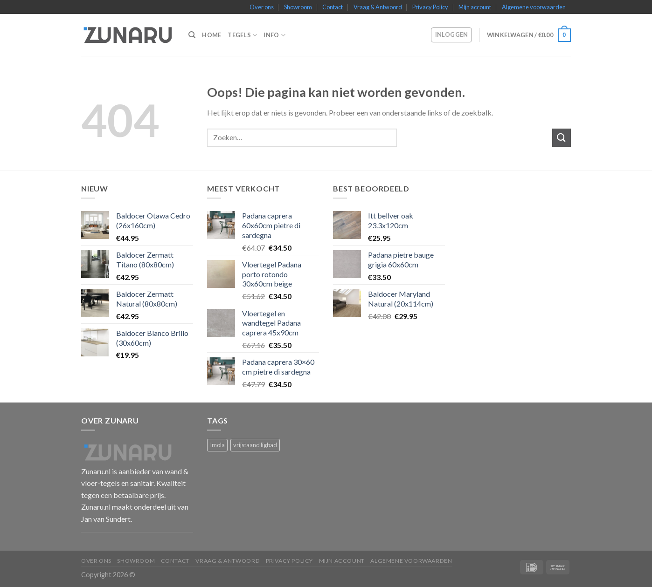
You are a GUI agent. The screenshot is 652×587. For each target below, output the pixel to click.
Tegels (242, 35)
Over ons (262, 7)
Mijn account (474, 7)
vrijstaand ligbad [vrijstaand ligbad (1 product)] (255, 445)
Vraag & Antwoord (378, 7)
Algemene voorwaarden (534, 7)
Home (211, 35)
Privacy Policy (430, 7)
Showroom (298, 7)
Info (274, 35)
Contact (332, 7)
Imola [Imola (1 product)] (217, 445)
